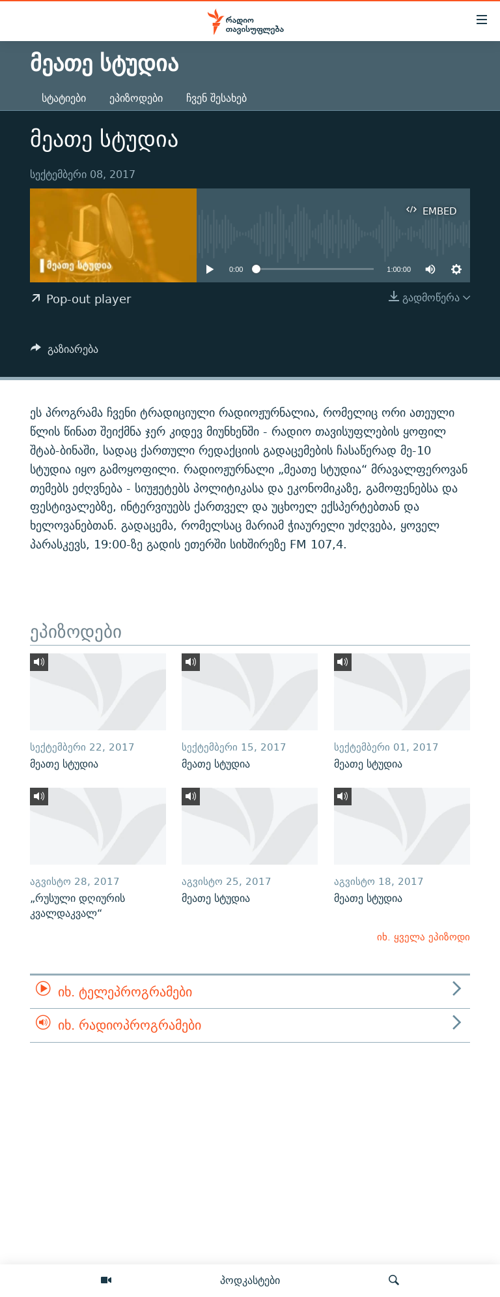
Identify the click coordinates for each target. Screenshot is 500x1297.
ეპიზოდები (136, 98)
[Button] (64, 352)
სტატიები (64, 98)
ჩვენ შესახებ (216, 98)
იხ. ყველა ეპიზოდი (423, 936)
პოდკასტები (250, 1280)
